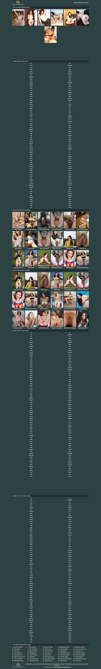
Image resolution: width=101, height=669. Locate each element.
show (31, 176)
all (69, 63)
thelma (69, 193)
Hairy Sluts (32, 656)
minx (31, 145)
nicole (31, 150)
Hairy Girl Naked (64, 649)
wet (31, 203)
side (31, 178)
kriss (31, 131)
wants (69, 201)
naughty (70, 148)
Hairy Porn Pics (79, 651)
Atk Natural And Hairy (81, 658)
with (31, 205)
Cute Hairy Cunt (49, 651)
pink (70, 158)
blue (70, 77)
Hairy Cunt (17, 651)
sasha (31, 172)
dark (70, 90)
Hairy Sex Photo (33, 649)
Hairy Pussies (47, 649)
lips (31, 137)
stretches (31, 185)
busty (69, 80)
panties (70, 156)
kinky (70, 127)
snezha (70, 180)
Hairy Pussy (48, 654)
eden (70, 96)
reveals (31, 166)
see (70, 172)
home (31, 119)
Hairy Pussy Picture (80, 647)
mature (31, 143)
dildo (31, 94)
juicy (31, 123)
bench (69, 71)
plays (70, 160)
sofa (31, 181)
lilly (31, 135)
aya (70, 67)
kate (31, 127)
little (70, 137)
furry (70, 106)
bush (31, 80)
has (70, 113)
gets (31, 110)
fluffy (31, 102)
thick (31, 195)
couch (69, 86)
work (70, 205)
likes (70, 133)
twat (31, 199)
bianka (69, 73)
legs (31, 133)
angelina (70, 65)
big (31, 75)
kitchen (31, 129)
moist (31, 147)
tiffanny (31, 197)
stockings (69, 183)
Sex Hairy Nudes (64, 656)
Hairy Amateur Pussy (19, 656)
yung (70, 207)
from (70, 104)
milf (70, 143)
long (31, 139)
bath (70, 69)
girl (70, 110)
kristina (70, 131)
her (31, 117)
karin (31, 125)
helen (31, 115)
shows (69, 176)
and (31, 65)
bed (31, 71)
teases (69, 191)
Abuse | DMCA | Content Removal (62, 667)
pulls (31, 162)
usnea (69, 199)
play (31, 160)
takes (31, 191)
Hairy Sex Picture (18, 647)
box (70, 79)
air (31, 63)
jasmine (70, 121)
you (31, 207)
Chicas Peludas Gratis (65, 658)
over (70, 154)
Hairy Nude (78, 660)
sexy (31, 174)
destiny (70, 92)
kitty (70, 129)
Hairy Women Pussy (50, 658)
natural (31, 148)
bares (31, 69)
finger (31, 100)
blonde (31, 77)
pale (31, 156)
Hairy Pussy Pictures (81, 649)
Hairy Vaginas (32, 647)
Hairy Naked (17, 649)
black (70, 75)
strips (31, 187)
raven (31, 164)
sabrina (70, 168)
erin (31, 98)
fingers (69, 100)
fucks (31, 106)
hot (31, 121)
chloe (69, 84)
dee (31, 92)
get (70, 108)
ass (31, 67)
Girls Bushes (63, 660)
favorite (70, 98)
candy (31, 82)
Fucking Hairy (48, 653)
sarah (69, 170)
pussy (69, 162)
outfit (31, 154)
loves (70, 141)
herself (69, 117)
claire (31, 86)
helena (69, 115)
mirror (69, 145)
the (31, 193)
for (69, 102)
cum (31, 88)
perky (31, 158)
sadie (31, 170)
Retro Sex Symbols (80, 654)
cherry (31, 84)
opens (31, 152)
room (70, 166)
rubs (31, 168)
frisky (31, 104)
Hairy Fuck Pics (33, 654)
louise (31, 141)
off (69, 150)
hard (31, 113)
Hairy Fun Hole (48, 660)
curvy (69, 88)
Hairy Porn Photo (48, 647)
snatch (31, 180)
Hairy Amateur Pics (65, 653)
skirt (70, 178)
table (70, 189)
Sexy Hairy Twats (34, 658)
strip (70, 185)
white (70, 203)
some (69, 181)
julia (70, 123)
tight (70, 197)
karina (69, 125)
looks (69, 139)
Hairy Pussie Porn (34, 660)
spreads (31, 183)
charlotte (70, 82)
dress (31, 96)
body (31, 79)
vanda (31, 201)
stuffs (69, 187)
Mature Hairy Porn (18, 660)
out (70, 152)
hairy (70, 112)
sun (31, 189)
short (70, 174)
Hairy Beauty (63, 651)
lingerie (70, 135)
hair (31, 112)
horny (69, 119)
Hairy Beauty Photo (64, 647)
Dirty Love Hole (18, 658)
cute (31, 90)
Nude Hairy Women (80, 653)
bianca (31, 73)
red (70, 164)
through (70, 195)
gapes (31, 108)
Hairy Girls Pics (33, 651)
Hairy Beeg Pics (79, 656)
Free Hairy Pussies (65, 654)
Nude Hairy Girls (18, 654)
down (69, 94)
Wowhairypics (33, 653)
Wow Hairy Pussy (49, 656)
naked (69, 147)
